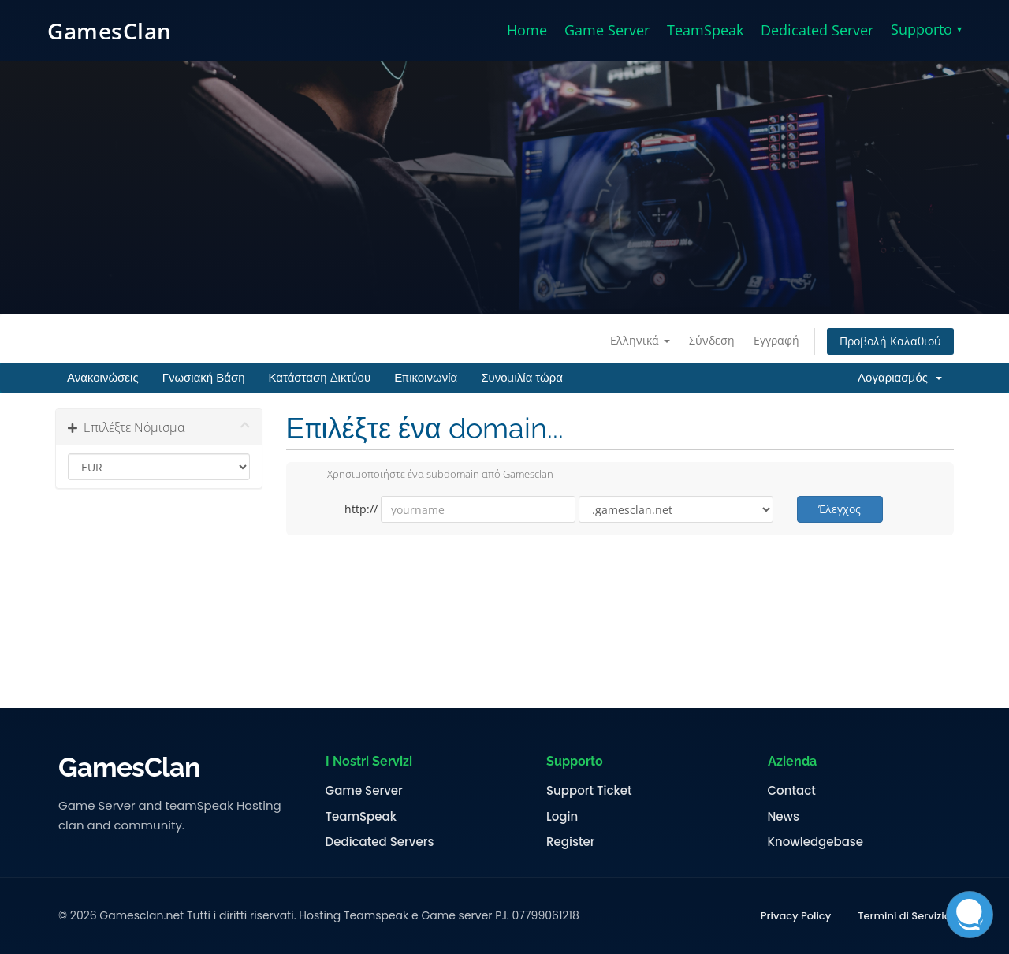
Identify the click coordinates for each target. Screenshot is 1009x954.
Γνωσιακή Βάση (203, 378)
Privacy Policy (796, 916)
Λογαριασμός (900, 378)
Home (527, 29)
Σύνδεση (712, 340)
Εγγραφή (776, 340)
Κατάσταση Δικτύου (319, 378)
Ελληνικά (640, 340)
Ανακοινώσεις (103, 378)
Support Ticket (589, 791)
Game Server (607, 29)
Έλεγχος (839, 508)
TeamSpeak (705, 29)
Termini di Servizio (904, 916)
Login (562, 817)
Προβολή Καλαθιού (890, 341)
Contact (792, 791)
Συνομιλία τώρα (522, 378)
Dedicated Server (817, 29)
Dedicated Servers (380, 842)
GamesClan (109, 31)
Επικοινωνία (425, 378)
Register (570, 842)
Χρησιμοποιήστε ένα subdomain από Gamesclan (427, 475)
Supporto (926, 29)
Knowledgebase (816, 842)
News (783, 817)
